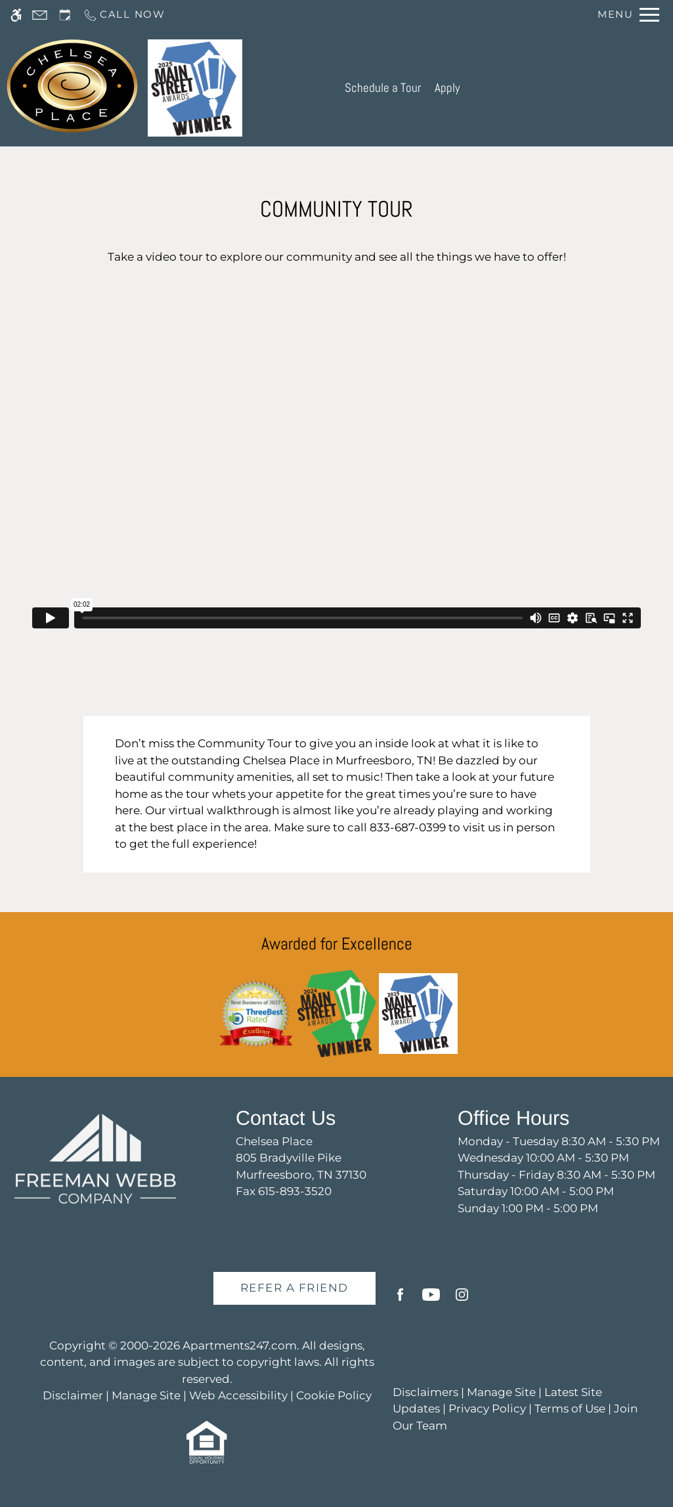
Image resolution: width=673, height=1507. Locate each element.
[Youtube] (431, 1299)
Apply (447, 88)
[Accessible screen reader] (16, 14)
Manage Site (146, 1395)
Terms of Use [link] (569, 1408)
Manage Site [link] (501, 1392)
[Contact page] (40, 14)
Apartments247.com (240, 1345)
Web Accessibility (238, 1395)
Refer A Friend (294, 1287)
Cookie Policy (334, 1395)
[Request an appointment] (65, 14)
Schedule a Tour (383, 88)
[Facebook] (400, 1299)
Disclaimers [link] (425, 1392)
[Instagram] (461, 1299)
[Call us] (124, 14)
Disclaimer (73, 1395)
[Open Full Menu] (628, 14)
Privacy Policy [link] (487, 1408)
